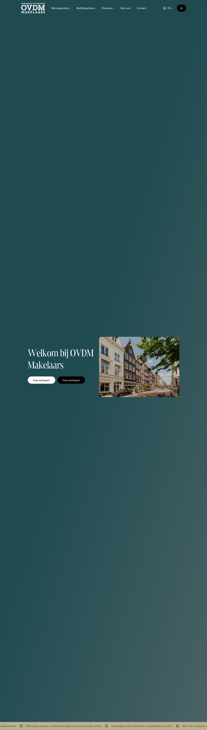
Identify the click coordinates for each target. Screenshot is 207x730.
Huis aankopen (71, 380)
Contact (141, 8)
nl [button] (167, 8)
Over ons (125, 8)
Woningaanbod (60, 8)
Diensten (107, 8)
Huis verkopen (41, 380)
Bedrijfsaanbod (85, 8)
